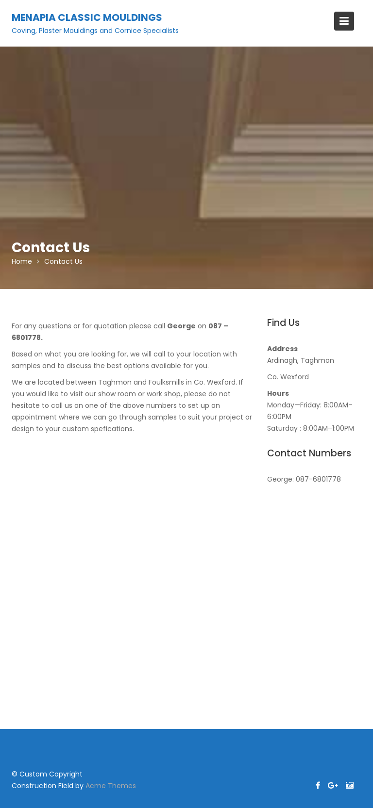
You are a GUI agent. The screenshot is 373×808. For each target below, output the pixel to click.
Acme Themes (110, 786)
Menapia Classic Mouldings (87, 17)
